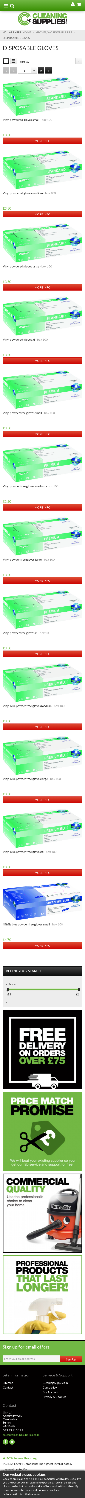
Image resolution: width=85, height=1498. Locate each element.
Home (27, 32)
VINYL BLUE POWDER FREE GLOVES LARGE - (32, 778)
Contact (8, 1387)
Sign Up (71, 1359)
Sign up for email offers (26, 1346)
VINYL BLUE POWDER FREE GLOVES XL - (29, 851)
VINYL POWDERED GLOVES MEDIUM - (29, 193)
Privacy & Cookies (54, 1396)
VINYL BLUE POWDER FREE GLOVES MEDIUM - (33, 705)
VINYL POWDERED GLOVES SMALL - (27, 119)
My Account (50, 1392)
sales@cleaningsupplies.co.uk (21, 1434)
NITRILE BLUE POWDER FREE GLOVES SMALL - (33, 924)
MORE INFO (42, 141)
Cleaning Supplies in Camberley (55, 1385)
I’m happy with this (12, 1494)
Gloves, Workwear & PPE (54, 32)
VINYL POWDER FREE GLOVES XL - (26, 633)
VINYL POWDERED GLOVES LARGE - (27, 266)
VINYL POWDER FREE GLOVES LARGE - (29, 559)
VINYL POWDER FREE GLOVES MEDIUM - (30, 486)
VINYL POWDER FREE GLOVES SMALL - (29, 413)
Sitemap (8, 1382)
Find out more (32, 1494)
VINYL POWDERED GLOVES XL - (25, 339)
